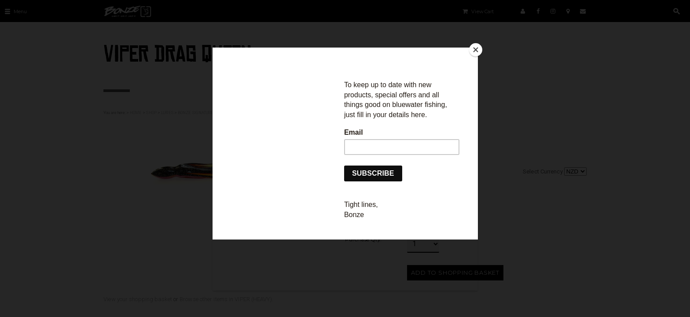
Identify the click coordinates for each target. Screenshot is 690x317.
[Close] (475, 49)
